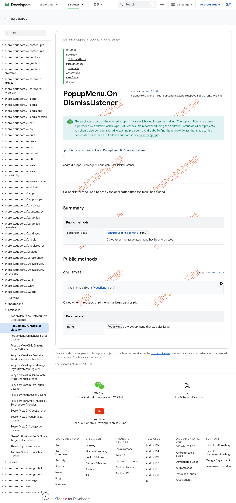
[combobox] (137, 4)
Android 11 (152, 469)
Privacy (89, 469)
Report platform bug (218, 445)
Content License (160, 353)
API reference (16, 18)
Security (60, 460)
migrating (112, 130)
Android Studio (210, 4)
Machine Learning (96, 451)
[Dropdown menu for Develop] (84, 4)
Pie (147, 481)
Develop (94, 39)
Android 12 (152, 463)
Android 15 (152, 445)
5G (87, 475)
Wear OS (121, 455)
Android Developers (74, 39)
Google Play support (218, 460)
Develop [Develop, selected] (73, 4)
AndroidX (99, 126)
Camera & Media (95, 463)
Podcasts (60, 484)
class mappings (148, 135)
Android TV (122, 473)
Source (59, 466)
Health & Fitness (94, 457)
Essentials (46, 4)
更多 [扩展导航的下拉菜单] (96, 4)
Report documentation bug (218, 452)
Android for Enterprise (62, 452)
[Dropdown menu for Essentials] (58, 4)
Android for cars (125, 467)
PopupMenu (130, 232)
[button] (24, 45)
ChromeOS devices (127, 461)
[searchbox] (25, 33)
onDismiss (115, 232)
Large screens (124, 449)
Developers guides (187, 461)
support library (129, 121)
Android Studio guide (185, 454)
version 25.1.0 (150, 91)
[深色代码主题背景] (221, 283)
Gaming (90, 445)
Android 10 (152, 475)
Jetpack (131, 126)
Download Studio (186, 474)
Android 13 (152, 457)
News (58, 472)
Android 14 (152, 451)
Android (60, 445)
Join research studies (218, 466)
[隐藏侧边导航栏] (45, 496)
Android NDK (184, 480)
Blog (58, 478)
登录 (229, 4)
